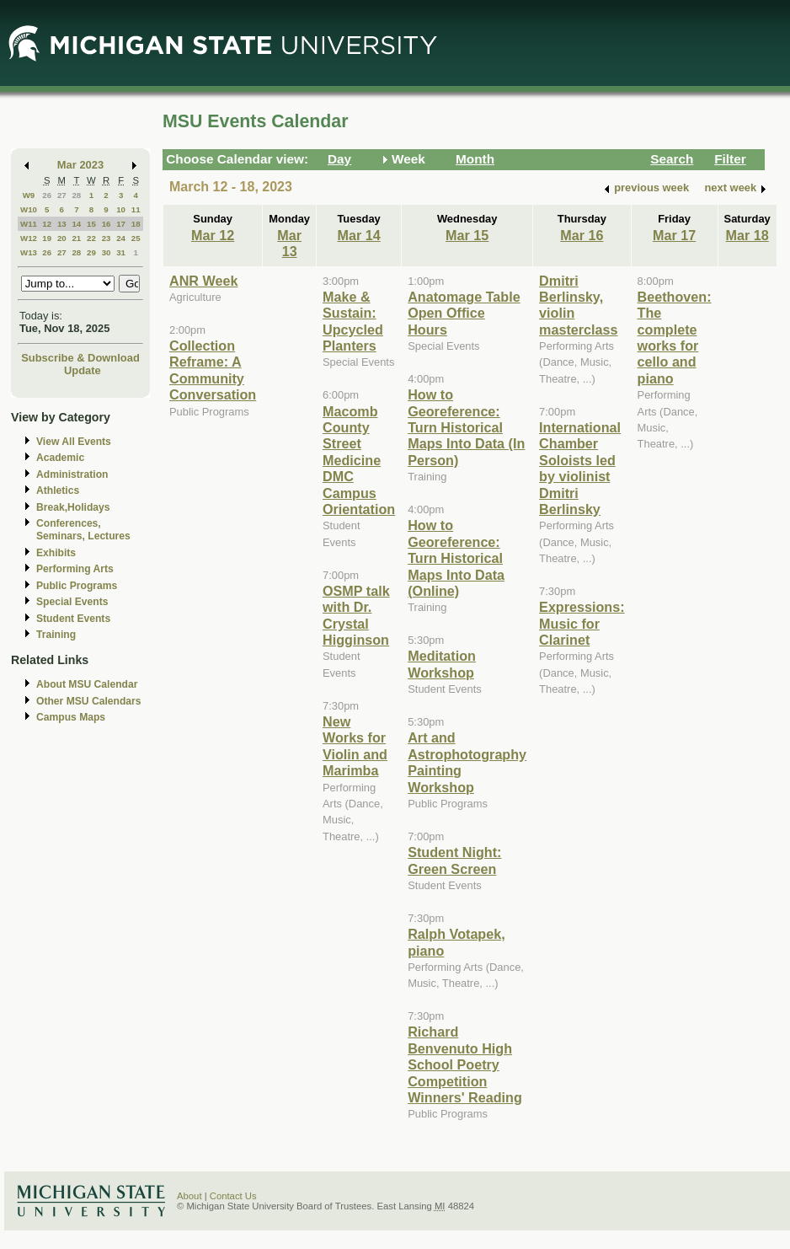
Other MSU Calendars (88, 701)
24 (120, 238)
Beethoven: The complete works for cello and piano (675, 337)
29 (91, 252)
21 (76, 238)
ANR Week (203, 280)
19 (46, 238)
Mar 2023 (80, 164)
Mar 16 (581, 235)
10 (120, 209)
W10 (28, 209)
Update (82, 370)
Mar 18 (747, 235)
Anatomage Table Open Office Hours (464, 313)
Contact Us (233, 1196)
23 (106, 238)
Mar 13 (289, 243)
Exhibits (56, 553)
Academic (60, 458)
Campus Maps (70, 717)
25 (136, 238)
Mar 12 (212, 235)
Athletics (57, 490)
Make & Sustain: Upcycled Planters (353, 321)
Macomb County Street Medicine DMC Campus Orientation (359, 460)
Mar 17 (674, 235)
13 (62, 223)
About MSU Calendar (86, 684)
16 (106, 223)
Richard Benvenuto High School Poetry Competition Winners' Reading (465, 1064)
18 (136, 223)
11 (136, 209)
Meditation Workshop (442, 663)
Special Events (72, 602)
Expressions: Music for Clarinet (581, 623)
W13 (28, 252)
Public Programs (76, 586)
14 (76, 223)
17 (120, 223)
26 (46, 195)
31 (120, 252)
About (189, 1196)
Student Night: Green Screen (454, 860)
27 (62, 195)
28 (76, 195)
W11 (28, 223)
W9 (29, 195)
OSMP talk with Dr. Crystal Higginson (356, 615)
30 (106, 252)
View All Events (73, 442)
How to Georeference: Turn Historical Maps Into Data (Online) (456, 557)
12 (46, 223)
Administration (72, 474)
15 (91, 223)
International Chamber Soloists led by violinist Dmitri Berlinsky (580, 468)
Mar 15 (467, 235)
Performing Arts (75, 569)
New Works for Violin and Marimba (355, 746)
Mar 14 (359, 235)
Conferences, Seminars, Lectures (83, 529)
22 (91, 238)
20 (62, 238)
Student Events (73, 618)
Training (56, 635)
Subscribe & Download (80, 357)
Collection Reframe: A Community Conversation (212, 370)
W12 (28, 238)
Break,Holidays (73, 507)
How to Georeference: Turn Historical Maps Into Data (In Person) (466, 427)
